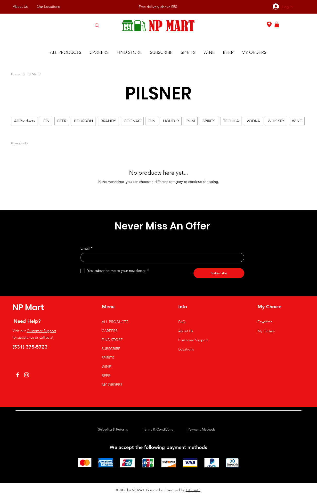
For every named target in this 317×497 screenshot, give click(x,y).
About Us (185, 331)
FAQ (182, 321)
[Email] (161, 257)
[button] (276, 24)
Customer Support (41, 330)
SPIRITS (108, 357)
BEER (106, 375)
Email (86, 248)
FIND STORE (112, 339)
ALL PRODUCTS (115, 321)
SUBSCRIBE (111, 348)
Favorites (265, 321)
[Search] (96, 25)
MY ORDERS (112, 384)
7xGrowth (193, 490)
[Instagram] (26, 375)
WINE (106, 366)
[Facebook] (17, 375)
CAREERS (109, 330)
